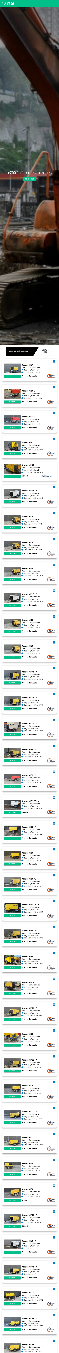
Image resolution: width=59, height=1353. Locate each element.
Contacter (34, 376)
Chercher (29, 179)
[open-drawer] (52, 3)
